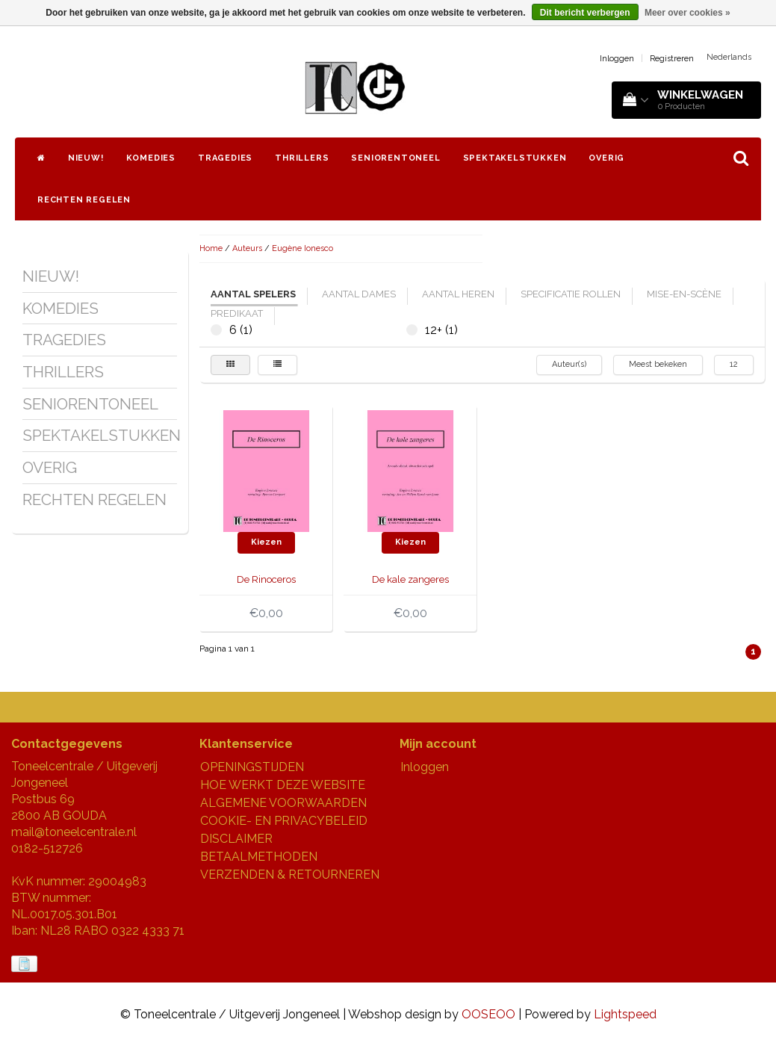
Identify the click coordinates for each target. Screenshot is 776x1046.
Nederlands (729, 57)
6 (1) (216, 329)
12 (734, 364)
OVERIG (606, 158)
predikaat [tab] (237, 313)
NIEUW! (86, 158)
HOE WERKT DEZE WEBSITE (282, 785)
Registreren (672, 59)
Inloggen (617, 59)
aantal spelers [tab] (253, 294)
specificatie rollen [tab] (571, 294)
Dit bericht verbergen (585, 12)
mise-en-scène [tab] (684, 294)
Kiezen (266, 542)
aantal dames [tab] (359, 294)
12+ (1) (412, 329)
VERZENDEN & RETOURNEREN (289, 874)
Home (211, 248)
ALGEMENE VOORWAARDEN (283, 803)
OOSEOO (488, 1014)
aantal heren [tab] (458, 294)
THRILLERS (302, 158)
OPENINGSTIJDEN (252, 767)
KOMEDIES (151, 158)
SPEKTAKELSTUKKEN (515, 158)
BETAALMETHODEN (258, 857)
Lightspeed (625, 1014)
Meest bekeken (658, 364)
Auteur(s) (569, 364)
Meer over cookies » (687, 12)
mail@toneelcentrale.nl (74, 832)
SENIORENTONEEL (395, 158)
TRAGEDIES (225, 158)
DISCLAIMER (236, 839)
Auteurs (247, 248)
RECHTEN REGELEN (84, 200)
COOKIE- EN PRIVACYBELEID (283, 821)
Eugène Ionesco (302, 248)
